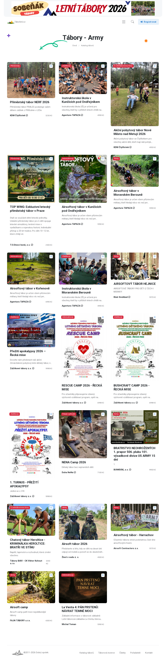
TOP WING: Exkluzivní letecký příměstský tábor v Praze (30, 209)
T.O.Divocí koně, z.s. (20, 244)
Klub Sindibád (121, 297)
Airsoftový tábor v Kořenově (29, 288)
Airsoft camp (19, 607)
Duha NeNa (67, 472)
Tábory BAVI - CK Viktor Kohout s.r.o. (26, 562)
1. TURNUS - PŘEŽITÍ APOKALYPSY (24, 484)
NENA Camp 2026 (74, 462)
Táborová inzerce (106, 652)
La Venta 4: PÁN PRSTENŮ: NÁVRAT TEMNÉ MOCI (80, 609)
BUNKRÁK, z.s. (121, 469)
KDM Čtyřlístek (17, 115)
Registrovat (148, 22)
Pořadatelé (135, 652)
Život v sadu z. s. (70, 557)
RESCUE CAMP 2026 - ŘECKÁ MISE (82, 387)
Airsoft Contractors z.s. (126, 548)
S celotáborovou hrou (123, 66)
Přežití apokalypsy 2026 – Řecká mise (28, 353)
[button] (132, 22)
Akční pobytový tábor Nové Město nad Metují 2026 (132, 132)
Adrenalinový (68, 159)
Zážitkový (66, 66)
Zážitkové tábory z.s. (21, 368)
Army (116, 159)
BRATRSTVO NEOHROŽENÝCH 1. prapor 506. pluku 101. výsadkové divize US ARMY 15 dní (134, 454)
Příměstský (15, 66)
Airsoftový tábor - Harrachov (134, 535)
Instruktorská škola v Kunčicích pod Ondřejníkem (81, 100)
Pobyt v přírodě (69, 414)
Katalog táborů (87, 45)
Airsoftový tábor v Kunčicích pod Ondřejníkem (81, 209)
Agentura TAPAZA (71, 115)
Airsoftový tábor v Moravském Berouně (128, 193)
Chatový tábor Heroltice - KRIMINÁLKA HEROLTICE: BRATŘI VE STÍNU (27, 544)
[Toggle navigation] (124, 22)
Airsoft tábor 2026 (74, 544)
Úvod (74, 45)
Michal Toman (69, 624)
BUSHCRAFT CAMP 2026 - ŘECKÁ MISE (132, 387)
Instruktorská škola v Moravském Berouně (76, 290)
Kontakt (149, 652)
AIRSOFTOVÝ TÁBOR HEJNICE (135, 283)
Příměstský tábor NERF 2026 (29, 102)
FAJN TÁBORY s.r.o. (20, 620)
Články (122, 652)
